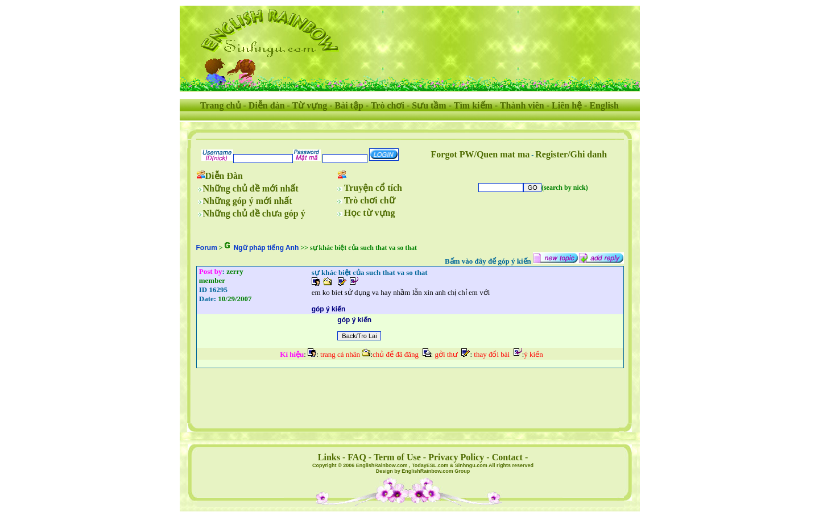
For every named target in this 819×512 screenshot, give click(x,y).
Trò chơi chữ (369, 200)
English (604, 105)
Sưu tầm (429, 105)
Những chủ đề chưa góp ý (254, 213)
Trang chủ (220, 105)
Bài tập (348, 105)
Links (329, 457)
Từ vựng (310, 105)
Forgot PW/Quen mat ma (480, 154)
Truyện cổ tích (373, 188)
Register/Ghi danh (571, 154)
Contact (507, 457)
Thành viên (522, 105)
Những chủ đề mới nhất (251, 188)
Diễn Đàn (224, 176)
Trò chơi (387, 105)
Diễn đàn (267, 105)
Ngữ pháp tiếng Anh (266, 248)
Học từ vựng (369, 213)
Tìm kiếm (473, 105)
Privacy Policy (456, 457)
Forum (206, 248)
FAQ (357, 457)
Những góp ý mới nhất (247, 201)
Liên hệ (567, 105)
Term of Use (397, 457)
